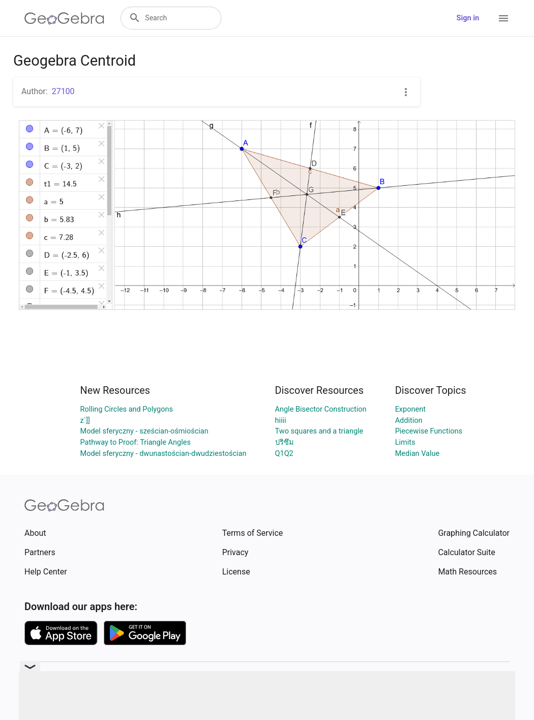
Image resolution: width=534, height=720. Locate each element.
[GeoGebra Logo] (64, 18)
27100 (63, 91)
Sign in (468, 18)
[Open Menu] (503, 18)
